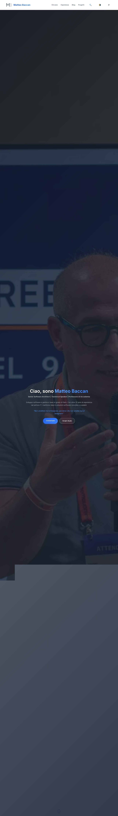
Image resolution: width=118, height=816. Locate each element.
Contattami (50, 421)
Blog (73, 5)
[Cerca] (90, 5)
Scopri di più (67, 421)
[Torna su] (18, 5)
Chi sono (55, 5)
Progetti (81, 5)
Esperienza (65, 5)
